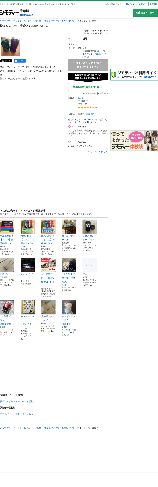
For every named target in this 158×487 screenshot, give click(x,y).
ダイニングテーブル (69, 230)
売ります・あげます (22, 20)
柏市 (84, 48)
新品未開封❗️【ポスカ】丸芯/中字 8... (7, 232)
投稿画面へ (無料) (145, 12)
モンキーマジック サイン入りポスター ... (28, 314)
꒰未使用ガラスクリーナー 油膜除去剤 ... (7, 312)
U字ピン (7, 266)
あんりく (82, 98)
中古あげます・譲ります (12, 414)
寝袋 (2, 401)
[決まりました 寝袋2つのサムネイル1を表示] (10, 46)
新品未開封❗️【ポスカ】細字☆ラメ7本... (28, 232)
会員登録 (153, 4)
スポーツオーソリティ (17, 401)
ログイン (142, 4)
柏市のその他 (68, 20)
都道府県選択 (26, 14)
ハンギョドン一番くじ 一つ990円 (69, 312)
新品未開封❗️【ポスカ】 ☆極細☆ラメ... (48, 232)
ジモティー (5, 20)
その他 (38, 20)
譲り (32, 401)
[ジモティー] (9, 13)
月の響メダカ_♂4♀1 (48, 310)
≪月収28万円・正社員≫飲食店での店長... (48, 272)
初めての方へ (131, 4)
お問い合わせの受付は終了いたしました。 (88, 65)
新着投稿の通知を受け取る (88, 87)
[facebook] (20, 61)
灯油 (89, 266)
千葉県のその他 (51, 20)
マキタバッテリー (28, 268)
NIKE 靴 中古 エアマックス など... (69, 270)
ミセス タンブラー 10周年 (89, 230)
